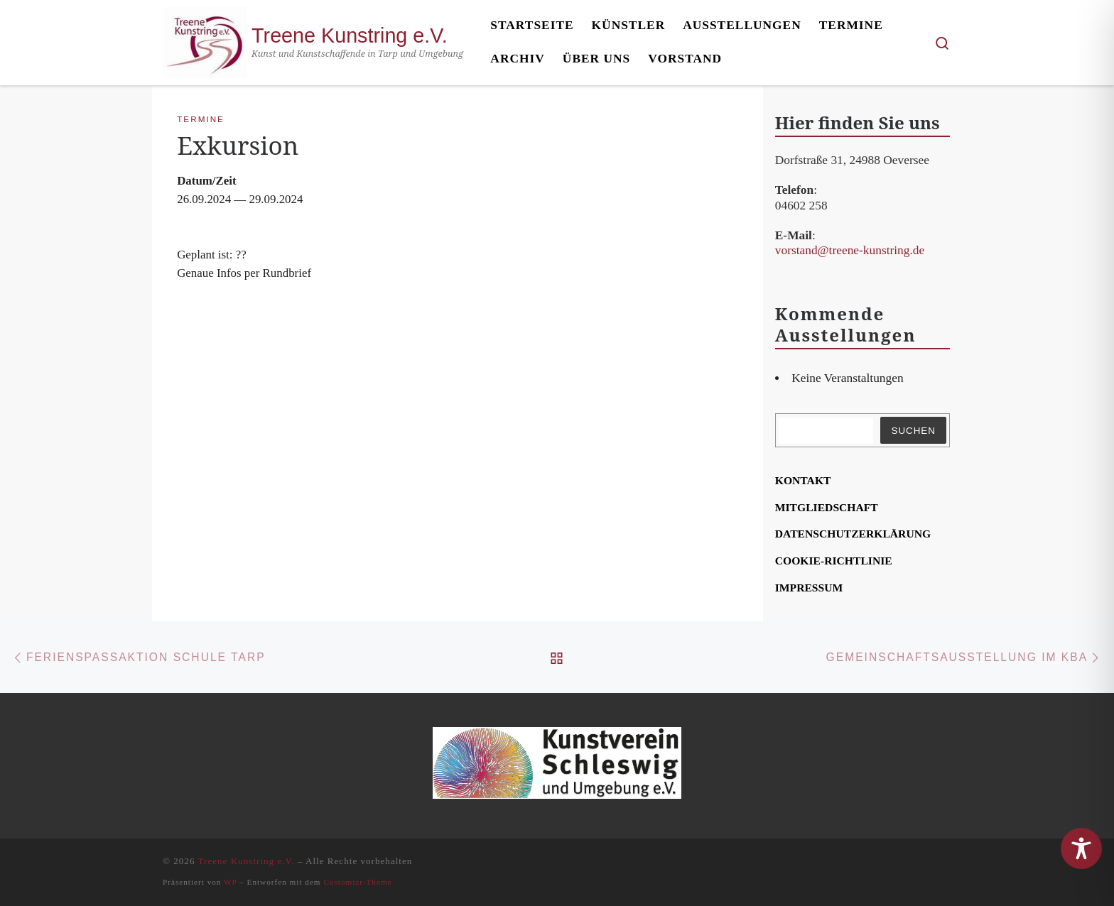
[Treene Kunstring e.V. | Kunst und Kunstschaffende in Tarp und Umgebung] (205, 39)
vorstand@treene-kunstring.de (849, 250)
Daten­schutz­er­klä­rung (853, 534)
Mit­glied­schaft (826, 507)
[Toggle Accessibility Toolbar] (1081, 848)
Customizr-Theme (357, 882)
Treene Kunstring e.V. (246, 861)
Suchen (913, 430)
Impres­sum (809, 588)
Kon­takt (803, 480)
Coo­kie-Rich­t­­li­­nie (833, 561)
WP (230, 882)
